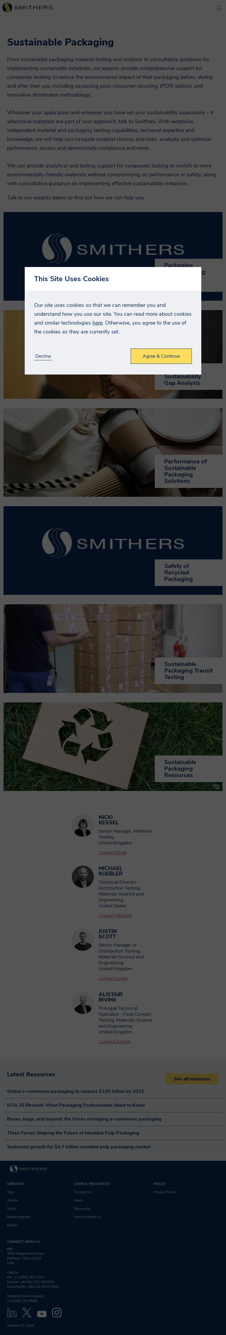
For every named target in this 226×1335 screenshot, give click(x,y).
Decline (43, 356)
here (97, 322)
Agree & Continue (161, 356)
